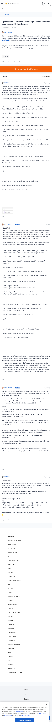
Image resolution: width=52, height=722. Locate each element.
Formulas (6, 15)
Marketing (11, 572)
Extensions (12, 548)
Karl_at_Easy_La (9, 32)
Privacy (26, 704)
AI (8, 556)
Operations (12, 576)
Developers (12, 632)
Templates (11, 640)
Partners (11, 624)
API (26, 694)
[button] (2, 4)
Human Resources (14, 580)
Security (26, 689)
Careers (10, 656)
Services (11, 628)
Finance (10, 588)
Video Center (12, 604)
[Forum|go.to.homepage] (12, 3)
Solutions (11, 564)
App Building (12, 552)
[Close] (46, 711)
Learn (10, 592)
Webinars (11, 616)
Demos (10, 608)
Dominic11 (7, 83)
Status (10, 664)
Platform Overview (14, 540)
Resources (11, 620)
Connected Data (13, 560)
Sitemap (26, 699)
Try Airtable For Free (15, 672)
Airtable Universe (14, 644)
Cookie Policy (19, 718)
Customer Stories (14, 612)
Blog (9, 660)
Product (10, 568)
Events (10, 600)
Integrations (12, 544)
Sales (10, 584)
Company (11, 648)
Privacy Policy (42, 720)
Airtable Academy (14, 596)
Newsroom (11, 668)
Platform (11, 536)
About (10, 652)
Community (12, 636)
